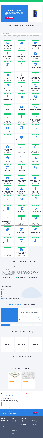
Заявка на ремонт (26, 3)
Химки (33, 422)
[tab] (5, 325)
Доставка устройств (14, 430)
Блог (22, 420)
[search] (22, 33)
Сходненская (33, 420)
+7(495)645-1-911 (34, 425)
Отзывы (11, 305)
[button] (40, 3)
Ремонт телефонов (13, 420)
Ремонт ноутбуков (13, 421)
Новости (23, 421)
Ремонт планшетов (14, 422)
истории (19, 305)
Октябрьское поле (34, 421)
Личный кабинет (24, 431)
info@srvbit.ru (34, 424)
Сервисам (12, 433)
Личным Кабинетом (8, 396)
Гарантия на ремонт (14, 429)
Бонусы (37, 3)
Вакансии (2, 425)
